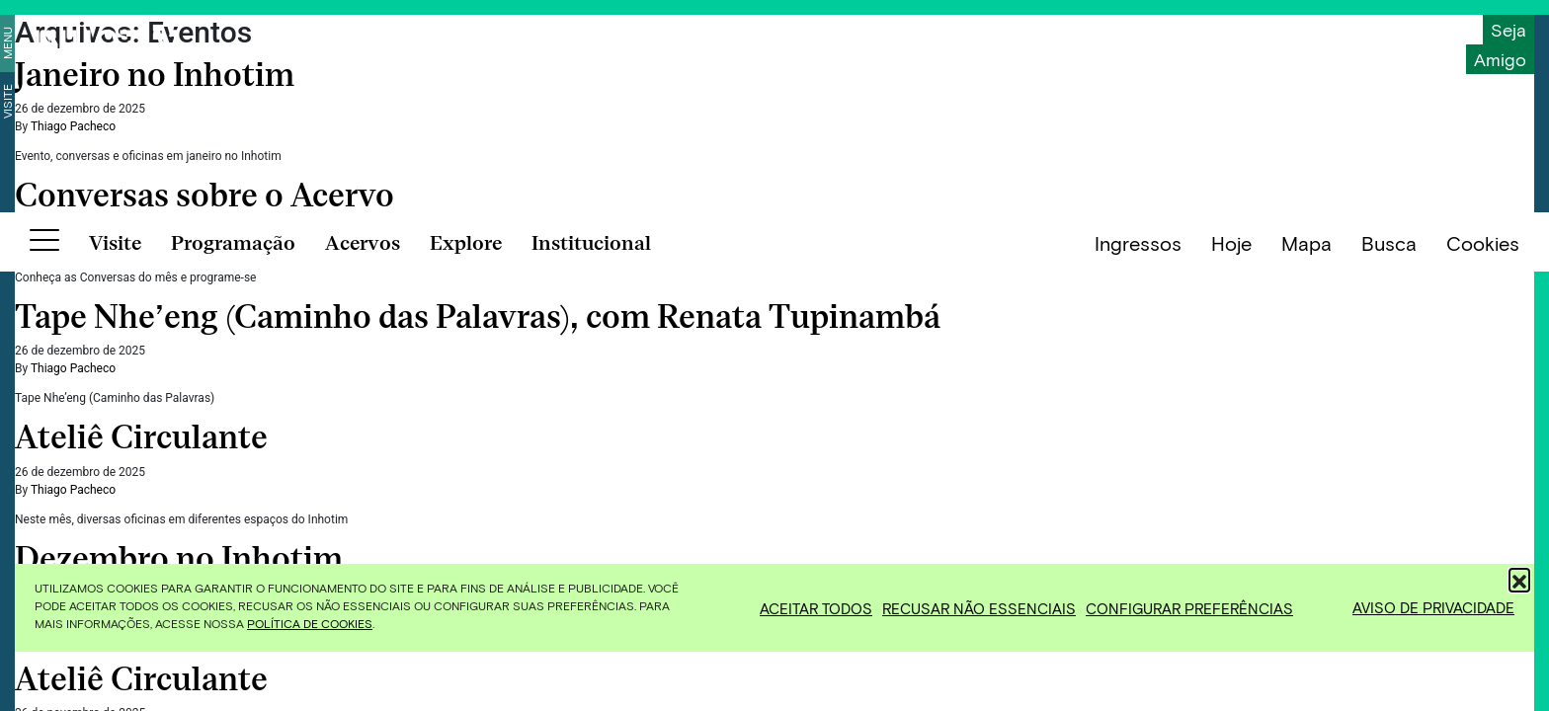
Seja (1508, 29)
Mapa (1306, 682)
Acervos (362, 682)
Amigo (1500, 59)
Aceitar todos (816, 608)
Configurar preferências (1189, 608)
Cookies (1482, 682)
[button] (1519, 579)
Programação (233, 682)
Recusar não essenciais (979, 608)
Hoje (1231, 682)
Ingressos (1138, 682)
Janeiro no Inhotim (158, 75)
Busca (1389, 682)
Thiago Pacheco (73, 126)
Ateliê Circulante (145, 437)
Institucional (591, 682)
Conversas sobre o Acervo (208, 195)
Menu (7, 43)
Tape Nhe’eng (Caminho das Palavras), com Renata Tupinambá (481, 317)
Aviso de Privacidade (1433, 607)
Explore (466, 682)
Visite (7, 101)
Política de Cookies (309, 623)
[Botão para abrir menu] (44, 683)
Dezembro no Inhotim (182, 559)
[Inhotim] (107, 44)
